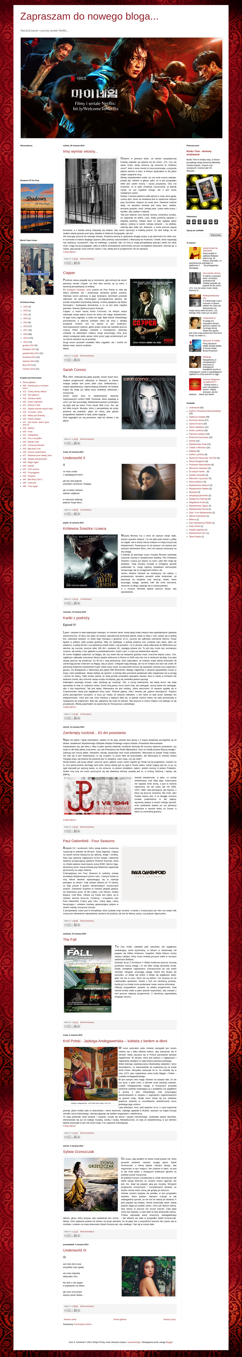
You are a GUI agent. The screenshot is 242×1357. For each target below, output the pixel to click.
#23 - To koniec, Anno (32, 412)
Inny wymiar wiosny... (80, 151)
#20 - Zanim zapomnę (32, 402)
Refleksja (207, 357)
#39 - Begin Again (31, 462)
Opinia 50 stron (196, 424)
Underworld (194, 407)
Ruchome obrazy (196, 420)
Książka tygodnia (196, 530)
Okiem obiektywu (196, 427)
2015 (25, 338)
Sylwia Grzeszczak (78, 1152)
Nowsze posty (70, 1319)
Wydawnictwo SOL (197, 533)
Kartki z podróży (76, 618)
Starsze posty (169, 1319)
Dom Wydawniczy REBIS (200, 523)
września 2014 (29, 357)
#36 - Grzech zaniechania (34, 452)
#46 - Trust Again (30, 486)
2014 (25, 342)
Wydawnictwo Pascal (198, 509)
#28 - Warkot (28, 428)
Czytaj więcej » (69, 252)
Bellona (192, 519)
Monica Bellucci (196, 482)
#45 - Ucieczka (29, 483)
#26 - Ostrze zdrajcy (32, 419)
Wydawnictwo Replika (199, 488)
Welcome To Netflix (211, 341)
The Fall (69, 939)
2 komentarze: (86, 510)
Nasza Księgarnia (197, 461)
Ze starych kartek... (197, 471)
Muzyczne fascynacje (198, 437)
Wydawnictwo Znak (197, 444)
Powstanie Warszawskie (200, 465)
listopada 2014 (29, 349)
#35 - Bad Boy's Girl (32, 449)
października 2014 (31, 353)
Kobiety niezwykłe (197, 475)
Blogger (169, 1342)
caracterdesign (134, 1342)
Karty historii (194, 526)
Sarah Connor (74, 370)
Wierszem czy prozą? (198, 478)
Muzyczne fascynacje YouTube (203, 458)
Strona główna (119, 1319)
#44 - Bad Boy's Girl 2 (32, 479)
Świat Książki (195, 536)
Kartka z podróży (196, 454)
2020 (25, 318)
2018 (25, 326)
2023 (25, 310)
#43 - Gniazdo (29, 476)
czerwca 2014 (29, 369)
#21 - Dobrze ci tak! (31, 405)
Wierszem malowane (198, 468)
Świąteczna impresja (198, 499)
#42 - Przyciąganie (31, 472)
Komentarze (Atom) (83, 1324)
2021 (25, 314)
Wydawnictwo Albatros (199, 485)
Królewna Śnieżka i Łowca (84, 528)
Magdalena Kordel (197, 502)
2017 (25, 330)
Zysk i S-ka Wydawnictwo (200, 512)
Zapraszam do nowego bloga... (89, 16)
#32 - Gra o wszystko (32, 438)
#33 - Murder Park (31, 442)
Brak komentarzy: (87, 259)
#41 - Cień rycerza (31, 469)
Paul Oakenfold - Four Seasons (89, 841)
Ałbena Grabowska (197, 516)
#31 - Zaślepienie (30, 435)
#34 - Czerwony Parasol (33, 445)
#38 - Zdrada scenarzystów (35, 459)
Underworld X (74, 458)
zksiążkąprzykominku (198, 495)
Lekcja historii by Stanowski (210, 249)
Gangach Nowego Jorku (79, 289)
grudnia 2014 (29, 345)
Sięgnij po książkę (197, 417)
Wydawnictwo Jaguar (198, 506)
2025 (25, 307)
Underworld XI (209, 318)
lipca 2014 (27, 365)
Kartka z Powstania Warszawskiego (205, 411)
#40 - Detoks (28, 466)
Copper (69, 273)
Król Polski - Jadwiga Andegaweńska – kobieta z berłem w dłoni (115, 1041)
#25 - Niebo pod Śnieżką (34, 415)
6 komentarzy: (86, 714)
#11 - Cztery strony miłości (34, 391)
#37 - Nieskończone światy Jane (37, 455)
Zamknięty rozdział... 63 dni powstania (94, 733)
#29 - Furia (27, 431)
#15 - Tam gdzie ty (31, 395)
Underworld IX (74, 1250)
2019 (25, 322)
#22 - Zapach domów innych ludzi (38, 409)
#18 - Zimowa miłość (32, 398)
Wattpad (192, 451)
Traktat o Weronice (197, 447)
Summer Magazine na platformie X (211, 380)
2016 (25, 334)
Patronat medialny (197, 434)
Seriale (192, 441)
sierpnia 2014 (29, 361)
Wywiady (193, 492)
